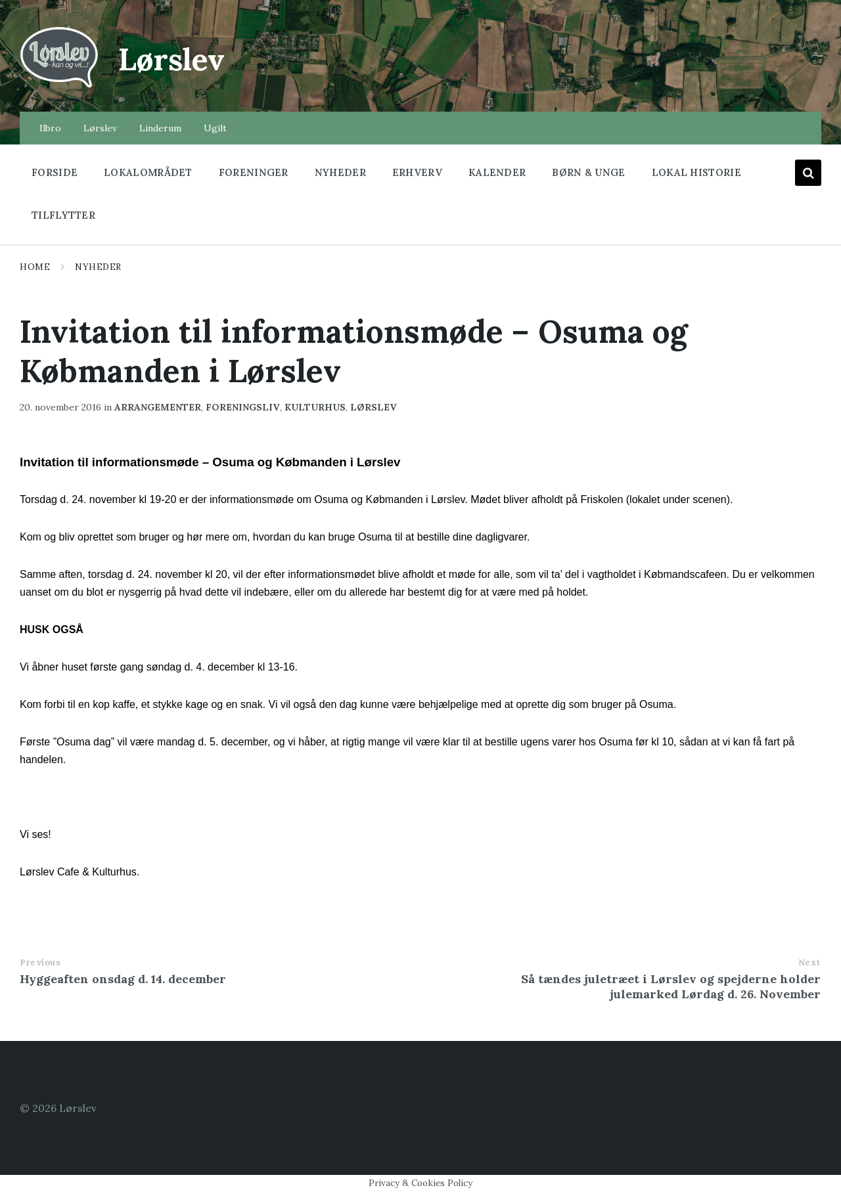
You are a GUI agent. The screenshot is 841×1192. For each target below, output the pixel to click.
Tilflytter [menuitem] (63, 215)
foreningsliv (243, 407)
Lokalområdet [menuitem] (148, 172)
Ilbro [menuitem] (50, 128)
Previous (40, 962)
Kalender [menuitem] (497, 172)
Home (35, 267)
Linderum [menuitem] (160, 128)
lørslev (373, 407)
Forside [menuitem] (55, 172)
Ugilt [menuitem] (215, 128)
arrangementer (157, 407)
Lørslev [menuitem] (100, 128)
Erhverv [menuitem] (417, 172)
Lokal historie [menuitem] (696, 172)
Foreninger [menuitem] (253, 172)
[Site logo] (59, 86)
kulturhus (315, 407)
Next (809, 962)
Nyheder (98, 267)
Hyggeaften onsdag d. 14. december (123, 978)
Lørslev (174, 59)
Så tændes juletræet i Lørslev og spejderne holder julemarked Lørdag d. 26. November (671, 986)
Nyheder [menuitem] (340, 172)
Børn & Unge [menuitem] (588, 172)
